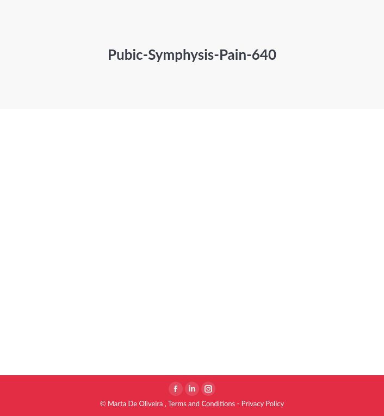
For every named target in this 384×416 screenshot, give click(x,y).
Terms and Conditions (202, 403)
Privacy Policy (262, 403)
